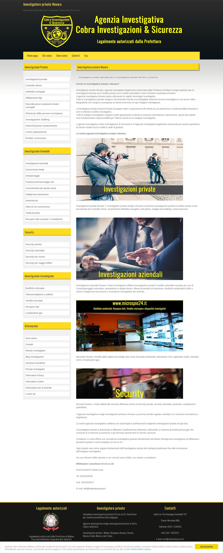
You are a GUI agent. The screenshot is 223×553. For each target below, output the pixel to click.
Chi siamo (47, 55)
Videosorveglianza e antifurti (39, 294)
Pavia (109, 536)
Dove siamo (61, 55)
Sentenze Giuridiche (35, 363)
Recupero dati (32, 307)
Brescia (123, 532)
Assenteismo (32, 200)
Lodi (104, 536)
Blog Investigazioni (35, 357)
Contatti (76, 55)
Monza (99, 536)
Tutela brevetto (33, 213)
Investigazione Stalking (37, 119)
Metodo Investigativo (35, 350)
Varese (130, 532)
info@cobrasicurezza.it (94, 488)
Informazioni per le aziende (39, 388)
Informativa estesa (141, 549)
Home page (32, 55)
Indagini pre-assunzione (37, 194)
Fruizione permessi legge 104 (40, 182)
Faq (86, 55)
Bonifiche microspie (35, 288)
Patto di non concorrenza (38, 206)
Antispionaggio (33, 176)
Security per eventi (35, 256)
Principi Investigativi (35, 369)
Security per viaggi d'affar (39, 263)
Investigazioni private (36, 79)
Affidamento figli (34, 97)
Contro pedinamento (36, 132)
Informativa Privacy (35, 375)
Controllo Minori (34, 85)
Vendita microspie (34, 300)
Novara (86, 536)
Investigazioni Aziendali (37, 163)
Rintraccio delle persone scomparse (44, 113)
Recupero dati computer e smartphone (44, 219)
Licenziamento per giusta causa (41, 188)
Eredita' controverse (36, 138)
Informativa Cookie (35, 381)
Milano (107, 532)
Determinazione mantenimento (41, 125)
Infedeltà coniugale (35, 91)
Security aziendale (35, 250)
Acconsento (206, 546)
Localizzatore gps (34, 313)
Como (92, 536)
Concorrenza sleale (35, 169)
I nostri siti (30, 394)
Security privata (34, 244)
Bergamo (115, 532)
